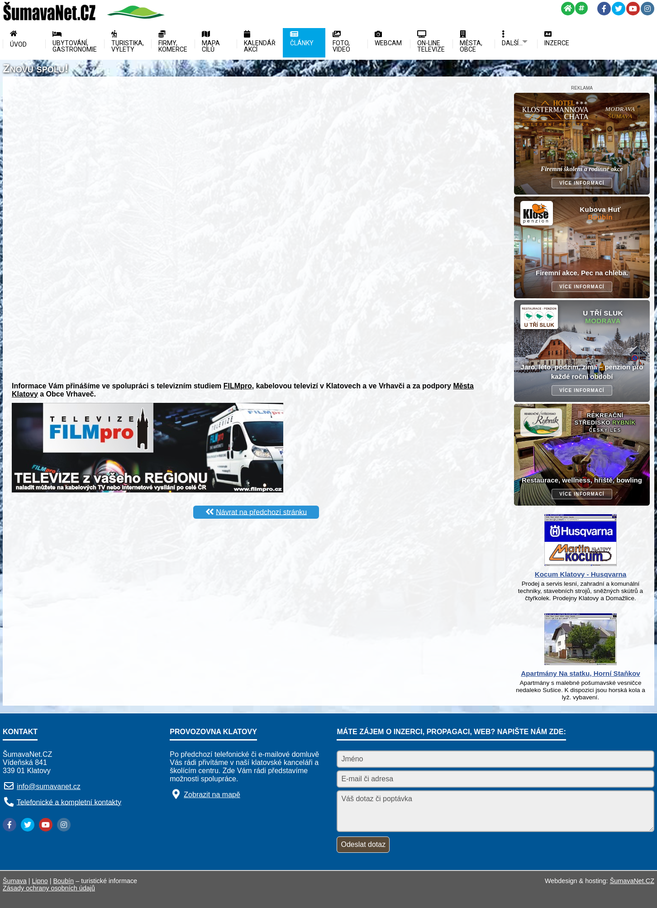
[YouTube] (633, 8)
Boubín (63, 880)
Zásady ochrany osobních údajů (49, 888)
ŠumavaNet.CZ (632, 880)
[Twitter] (618, 8)
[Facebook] (604, 8)
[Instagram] (647, 8)
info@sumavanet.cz (49, 786)
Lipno (40, 880)
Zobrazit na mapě (212, 794)
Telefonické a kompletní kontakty (69, 802)
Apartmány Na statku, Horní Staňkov (580, 673)
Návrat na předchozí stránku (261, 512)
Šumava (15, 880)
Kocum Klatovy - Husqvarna (581, 574)
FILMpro (238, 386)
